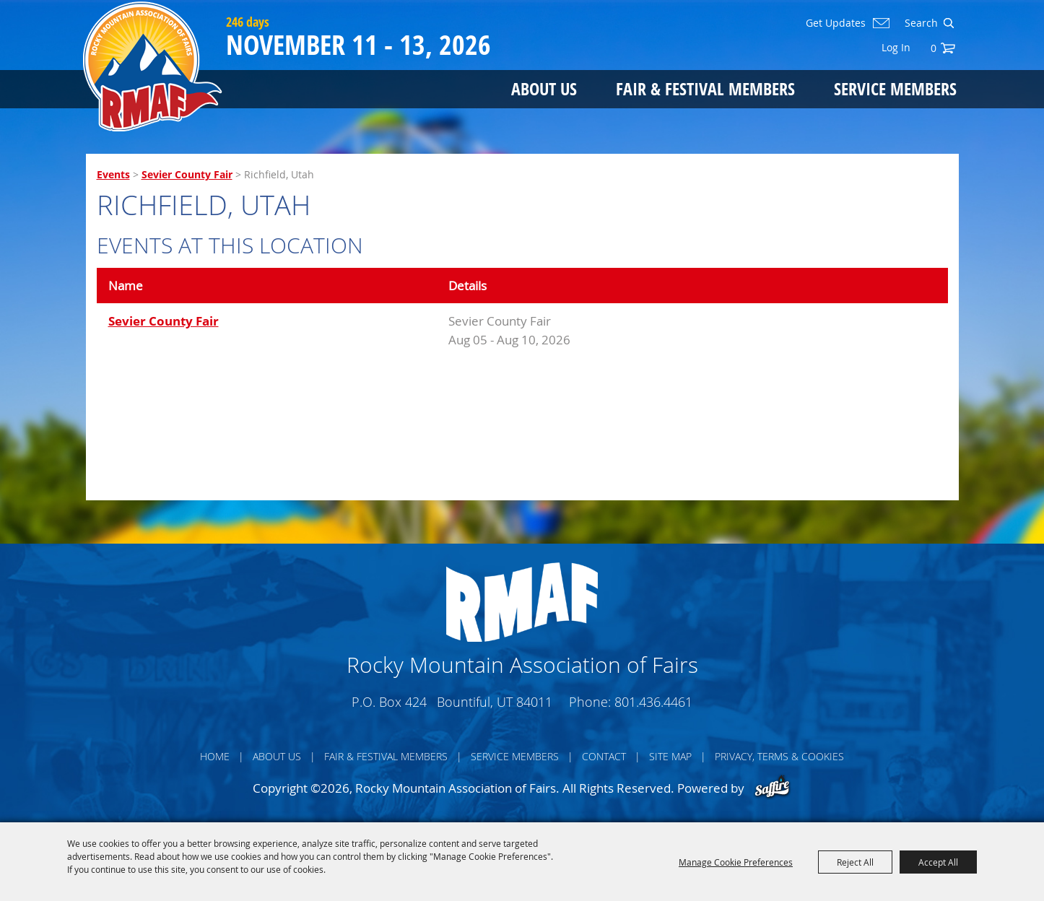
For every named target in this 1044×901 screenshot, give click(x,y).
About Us (544, 88)
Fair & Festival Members (705, 88)
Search (948, 23)
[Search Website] (919, 23)
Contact (604, 756)
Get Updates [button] (836, 23)
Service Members (895, 88)
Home (215, 756)
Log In (896, 47)
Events (113, 174)
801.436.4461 (653, 701)
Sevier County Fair (187, 174)
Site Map (670, 756)
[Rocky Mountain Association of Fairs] (152, 66)
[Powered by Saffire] (772, 788)
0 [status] (933, 48)
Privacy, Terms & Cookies (779, 756)
